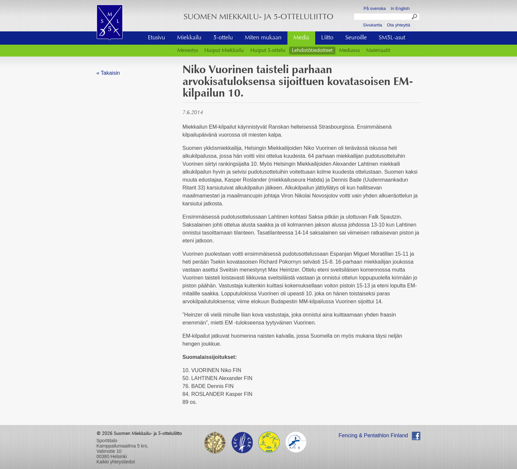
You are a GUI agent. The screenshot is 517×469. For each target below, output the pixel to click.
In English (400, 8)
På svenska (375, 8)
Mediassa (349, 50)
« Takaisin (108, 73)
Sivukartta (372, 24)
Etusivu (156, 38)
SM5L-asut (392, 38)
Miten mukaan (263, 38)
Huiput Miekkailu (224, 50)
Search (415, 17)
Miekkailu (189, 38)
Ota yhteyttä (398, 24)
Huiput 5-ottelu (267, 50)
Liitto (327, 38)
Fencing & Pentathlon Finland (373, 435)
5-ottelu (223, 38)
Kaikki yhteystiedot (116, 461)
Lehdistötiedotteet (312, 50)
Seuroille (356, 38)
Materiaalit (378, 50)
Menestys (187, 50)
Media (301, 38)
